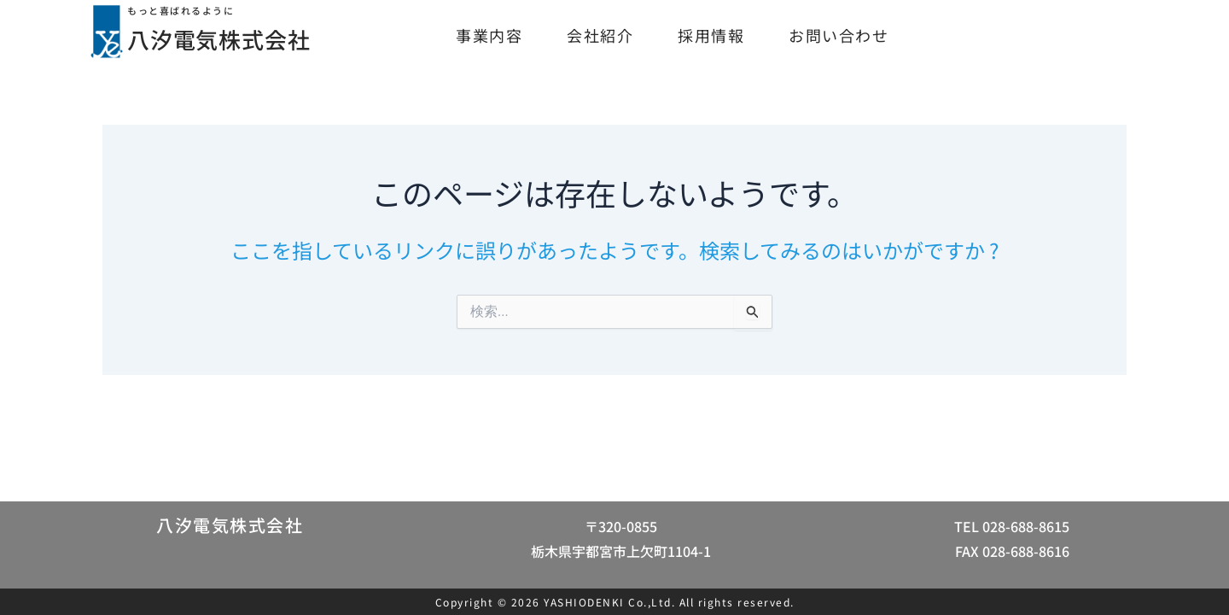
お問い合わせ (838, 35)
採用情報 (711, 35)
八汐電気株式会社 (234, 37)
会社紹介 (600, 35)
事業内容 (489, 35)
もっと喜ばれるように (189, 10)
